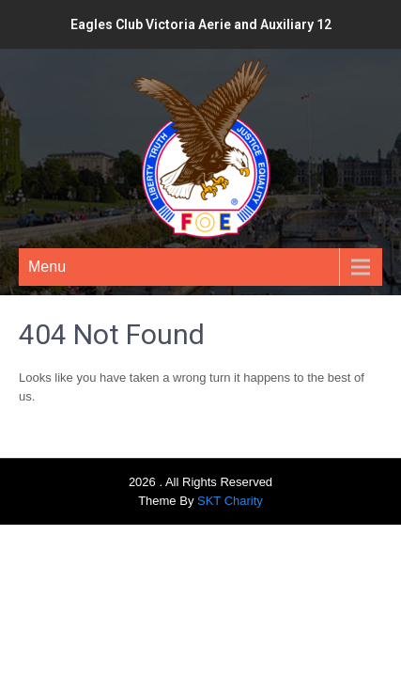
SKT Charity (230, 501)
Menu (47, 267)
